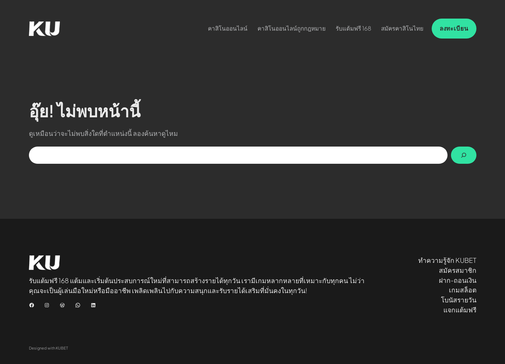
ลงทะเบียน (454, 28)
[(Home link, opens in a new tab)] (44, 28)
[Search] (463, 155)
